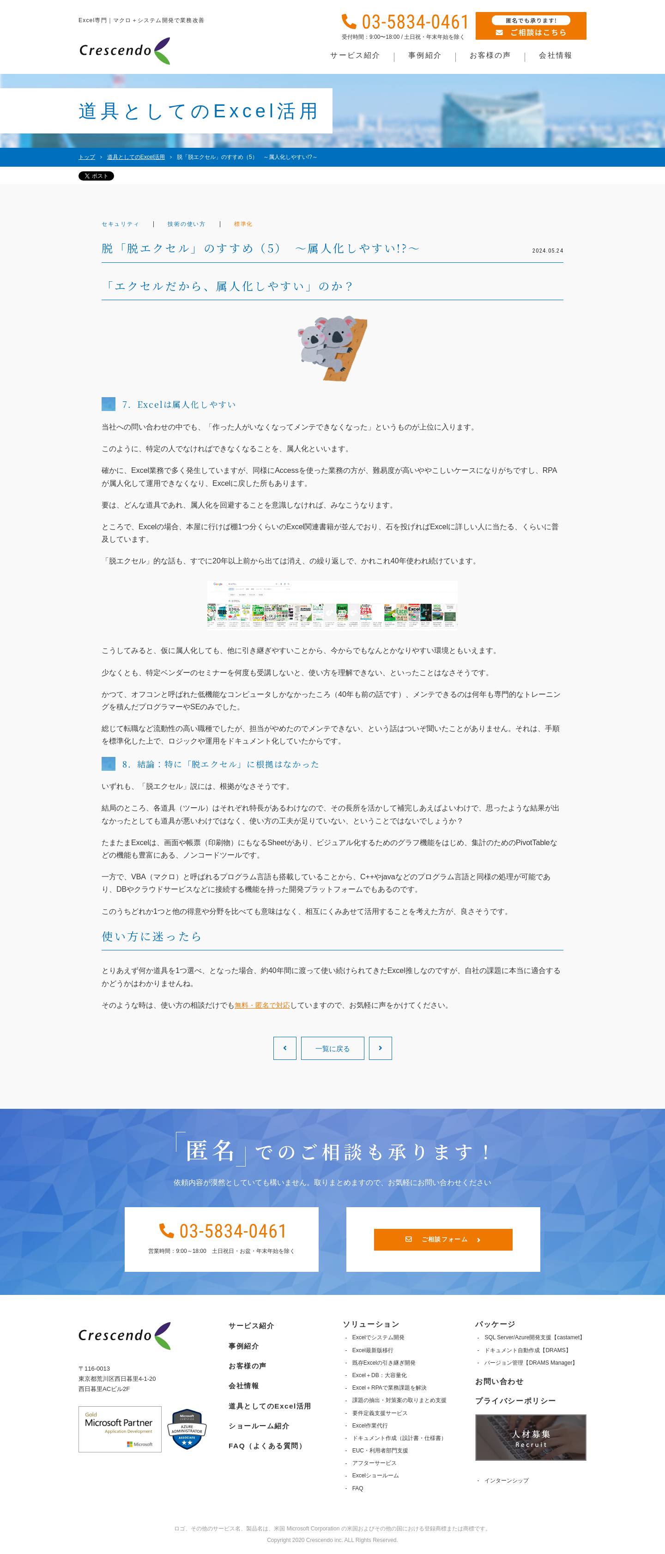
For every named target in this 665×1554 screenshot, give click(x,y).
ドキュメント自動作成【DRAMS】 (527, 1350)
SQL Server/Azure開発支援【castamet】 (534, 1337)
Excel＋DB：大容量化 (379, 1375)
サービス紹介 (250, 1324)
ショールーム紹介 (258, 1422)
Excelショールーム (375, 1475)
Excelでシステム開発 (378, 1337)
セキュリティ (123, 224)
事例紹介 (242, 1344)
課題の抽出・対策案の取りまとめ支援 (399, 1400)
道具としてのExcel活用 (270, 1402)
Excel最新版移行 (372, 1350)
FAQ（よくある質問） (267, 1441)
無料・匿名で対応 (264, 1005)
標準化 (255, 224)
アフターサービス (374, 1463)
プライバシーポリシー (515, 1401)
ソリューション (371, 1324)
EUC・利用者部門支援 (380, 1450)
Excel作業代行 (370, 1425)
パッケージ (495, 1324)
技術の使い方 (195, 224)
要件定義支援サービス (380, 1412)
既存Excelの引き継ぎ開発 (384, 1363)
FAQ (357, 1488)
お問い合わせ (499, 1381)
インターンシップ (506, 1480)
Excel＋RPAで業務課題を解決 (389, 1388)
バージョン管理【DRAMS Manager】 (531, 1363)
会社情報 (242, 1383)
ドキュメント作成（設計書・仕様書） (399, 1438)
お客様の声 (246, 1363)
